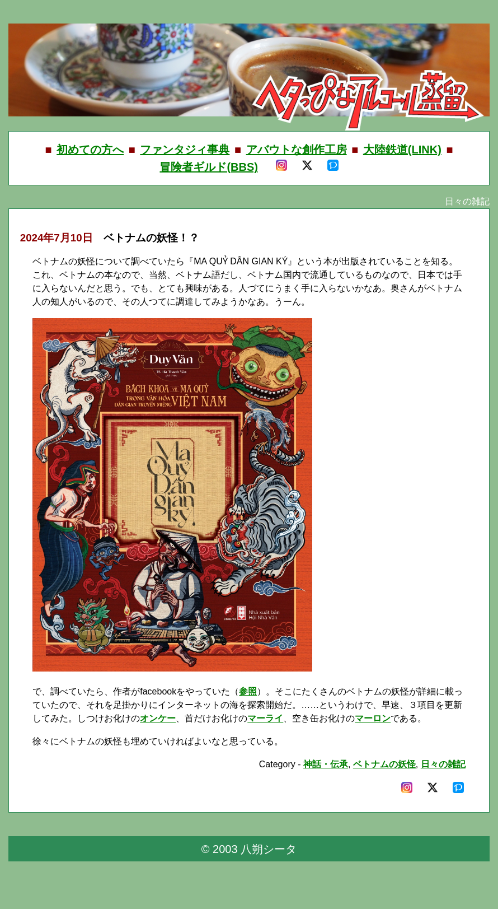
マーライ (265, 718)
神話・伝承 (325, 764)
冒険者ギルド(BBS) (208, 167)
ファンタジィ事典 (184, 149)
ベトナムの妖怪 (384, 764)
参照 (248, 691)
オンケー (158, 718)
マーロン (373, 718)
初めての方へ (90, 149)
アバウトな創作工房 (296, 149)
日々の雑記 (443, 764)
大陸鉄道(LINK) (402, 149)
